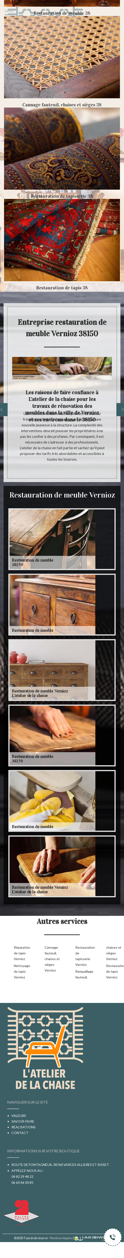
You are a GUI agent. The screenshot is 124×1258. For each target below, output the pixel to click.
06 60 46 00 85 (22, 1182)
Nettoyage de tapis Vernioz (21, 971)
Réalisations (23, 1127)
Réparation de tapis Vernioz (21, 953)
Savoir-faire (22, 1121)
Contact (19, 1133)
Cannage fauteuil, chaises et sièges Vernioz (52, 958)
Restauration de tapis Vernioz (114, 971)
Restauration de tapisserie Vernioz (83, 956)
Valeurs (18, 1116)
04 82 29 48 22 (22, 1176)
